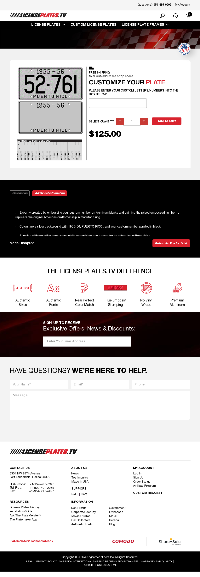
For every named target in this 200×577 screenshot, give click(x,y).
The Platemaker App (23, 524)
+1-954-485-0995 (42, 489)
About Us (79, 473)
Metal (114, 521)
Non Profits (79, 513)
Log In (137, 478)
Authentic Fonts (82, 529)
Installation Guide (21, 516)
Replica (115, 525)
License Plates (45, 25)
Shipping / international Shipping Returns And (98, 566)
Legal (27, 566)
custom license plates (93, 25)
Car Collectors (81, 525)
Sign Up (138, 482)
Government (118, 513)
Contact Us (20, 473)
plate (155, 83)
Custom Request (148, 498)
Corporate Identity (83, 517)
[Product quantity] (132, 123)
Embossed (117, 517)
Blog (113, 529)
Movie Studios (81, 521)
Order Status (142, 486)
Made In (80, 486)
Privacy (43, 566)
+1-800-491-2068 (41, 493)
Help (74, 499)
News (75, 478)
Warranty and (159, 566)
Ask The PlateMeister (26, 520)
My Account (182, 5)
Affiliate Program (144, 491)
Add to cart (167, 122)
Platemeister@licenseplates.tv (31, 546)
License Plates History (25, 512)
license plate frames (143, 25)
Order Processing (100, 570)
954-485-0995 (162, 5)
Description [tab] (20, 194)
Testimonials (79, 482)
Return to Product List (170, 244)
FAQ (85, 499)
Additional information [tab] (50, 194)
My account (143, 473)
